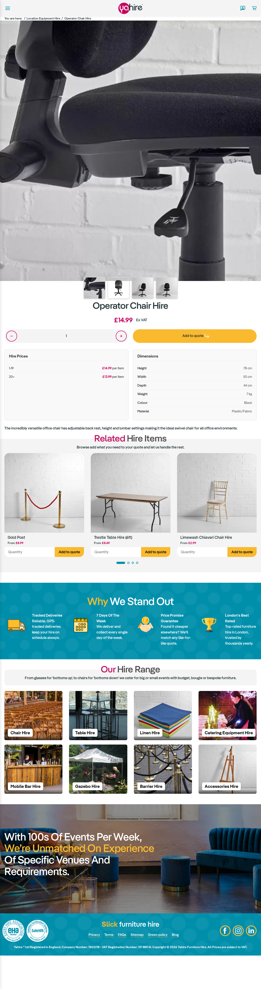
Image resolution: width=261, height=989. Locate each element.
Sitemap (137, 968)
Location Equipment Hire (43, 18)
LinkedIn (251, 964)
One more (121, 336)
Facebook (224, 964)
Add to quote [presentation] (195, 335)
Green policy (158, 968)
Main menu (7, 8)
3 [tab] (133, 563)
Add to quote (69, 552)
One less (11, 336)
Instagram (238, 964)
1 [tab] (120, 563)
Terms (108, 968)
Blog (177, 968)
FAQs (121, 968)
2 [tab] (128, 563)
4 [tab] (137, 563)
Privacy (92, 968)
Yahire (131, 8)
